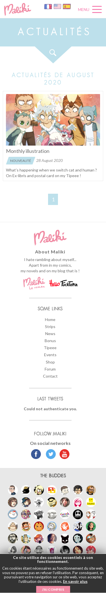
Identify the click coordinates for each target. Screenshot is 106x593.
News (50, 333)
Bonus (50, 340)
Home (50, 319)
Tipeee (50, 347)
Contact (50, 376)
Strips (50, 326)
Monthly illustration (27, 151)
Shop (50, 362)
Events (50, 354)
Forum (50, 369)
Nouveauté (20, 161)
